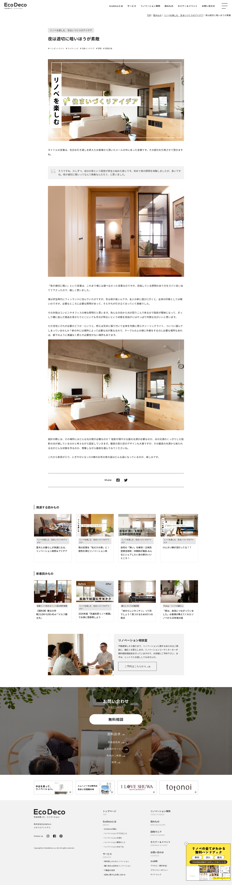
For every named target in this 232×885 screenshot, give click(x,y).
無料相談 (116, 719)
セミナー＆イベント (188, 5)
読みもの (169, 5)
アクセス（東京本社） (159, 865)
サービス (131, 5)
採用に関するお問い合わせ (114, 874)
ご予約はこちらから (137, 666)
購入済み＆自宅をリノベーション (117, 865)
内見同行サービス (116, 749)
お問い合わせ (208, 5)
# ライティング (72, 48)
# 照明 (99, 48)
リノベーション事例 (150, 5)
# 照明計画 (107, 48)
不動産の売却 (109, 870)
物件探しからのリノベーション (116, 861)
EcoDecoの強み (110, 829)
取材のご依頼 (116, 755)
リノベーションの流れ (113, 837)
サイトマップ (155, 874)
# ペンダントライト (56, 48)
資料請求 (116, 734)
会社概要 (154, 861)
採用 (116, 762)
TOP (149, 15)
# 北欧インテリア (87, 48)
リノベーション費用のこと (114, 842)
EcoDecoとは (116, 5)
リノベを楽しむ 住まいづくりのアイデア (183, 15)
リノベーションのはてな (114, 846)
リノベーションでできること (115, 833)
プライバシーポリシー (159, 870)
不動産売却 (116, 742)
